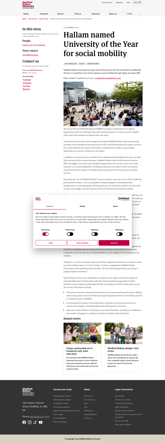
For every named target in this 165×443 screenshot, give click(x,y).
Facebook (27, 79)
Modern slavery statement (125, 410)
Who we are (88, 396)
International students (61, 407)
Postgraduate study (60, 403)
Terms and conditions (123, 424)
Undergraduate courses (62, 396)
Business (96, 13)
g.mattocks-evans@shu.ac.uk (108, 78)
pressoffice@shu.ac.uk (34, 70)
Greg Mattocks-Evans (30, 55)
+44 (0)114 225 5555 (39, 416)
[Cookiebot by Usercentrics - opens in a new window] (119, 199)
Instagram (27, 82)
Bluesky (26, 89)
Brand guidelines (90, 414)
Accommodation (59, 418)
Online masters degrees (62, 399)
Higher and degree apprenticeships (66, 410)
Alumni (61, 13)
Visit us (78, 13)
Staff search (88, 410)
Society (81, 64)
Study (25, 13)
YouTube (26, 86)
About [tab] (115, 206)
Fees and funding (59, 421)
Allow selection (82, 243)
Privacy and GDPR (121, 420)
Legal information (121, 407)
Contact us (88, 418)
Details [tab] (82, 206)
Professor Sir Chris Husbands (33, 45)
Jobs (85, 407)
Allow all (114, 243)
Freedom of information (124, 403)
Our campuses (89, 399)
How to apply (58, 414)
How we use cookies (122, 399)
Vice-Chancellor (70, 64)
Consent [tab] (49, 206)
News (86, 403)
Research (44, 13)
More (134, 13)
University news (93, 64)
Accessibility (119, 396)
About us (113, 13)
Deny (51, 243)
